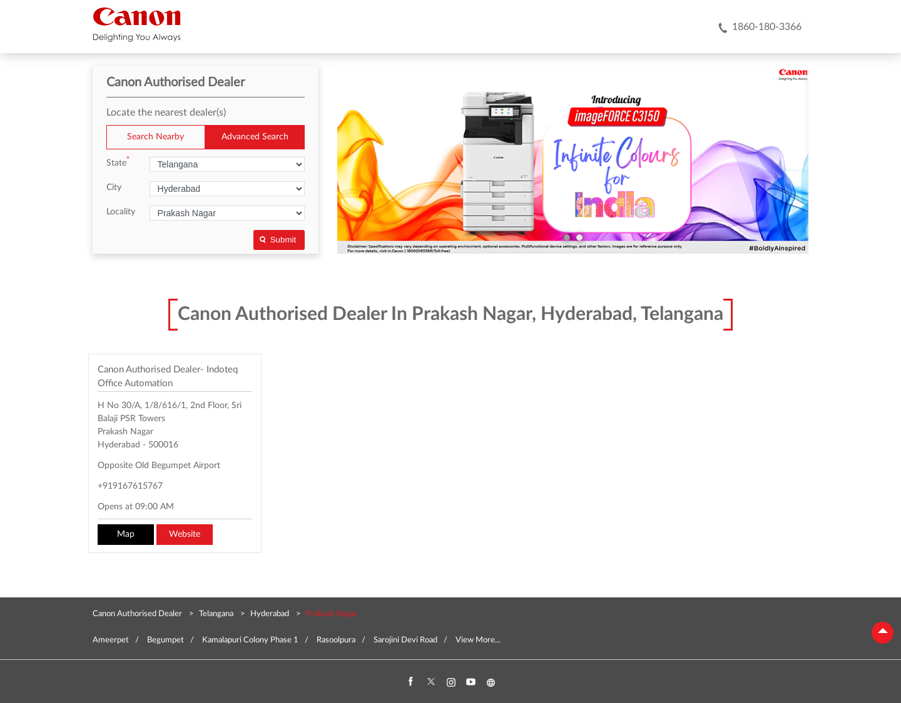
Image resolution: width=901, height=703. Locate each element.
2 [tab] (579, 237)
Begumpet (165, 640)
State (118, 162)
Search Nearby (155, 136)
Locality (120, 211)
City (113, 187)
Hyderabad (269, 614)
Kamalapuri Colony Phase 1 (250, 640)
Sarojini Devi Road (405, 640)
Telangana (216, 614)
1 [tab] (567, 237)
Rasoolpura (336, 640)
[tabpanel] (573, 160)
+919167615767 (130, 486)
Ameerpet (111, 640)
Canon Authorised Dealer (138, 614)
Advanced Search (254, 136)
